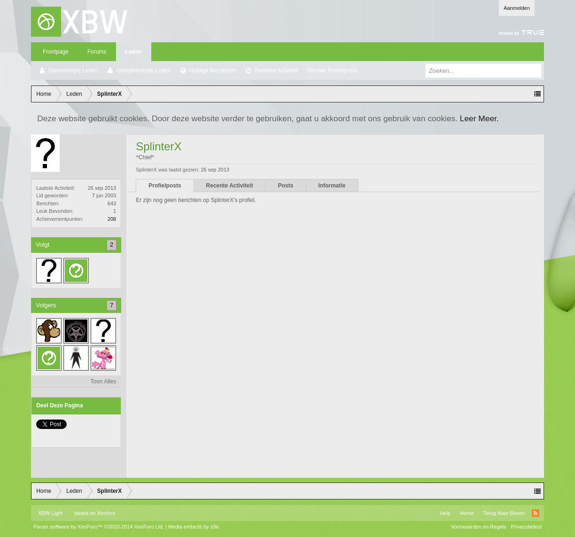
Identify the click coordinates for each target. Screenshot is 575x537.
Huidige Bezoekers (213, 70)
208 (112, 219)
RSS (535, 513)
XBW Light (50, 513)
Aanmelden (517, 8)
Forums (97, 51)
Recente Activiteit (276, 70)
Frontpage (56, 51)
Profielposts (164, 185)
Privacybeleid (526, 526)
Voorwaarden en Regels (478, 526)
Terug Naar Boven (504, 513)
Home (467, 513)
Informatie (332, 185)
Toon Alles (104, 381)
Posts (286, 185)
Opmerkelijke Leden (73, 70)
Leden (133, 51)
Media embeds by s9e (193, 526)
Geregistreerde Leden (143, 70)
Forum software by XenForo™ (98, 526)
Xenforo (106, 513)
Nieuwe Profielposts (332, 70)
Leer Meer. (479, 118)
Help (445, 513)
